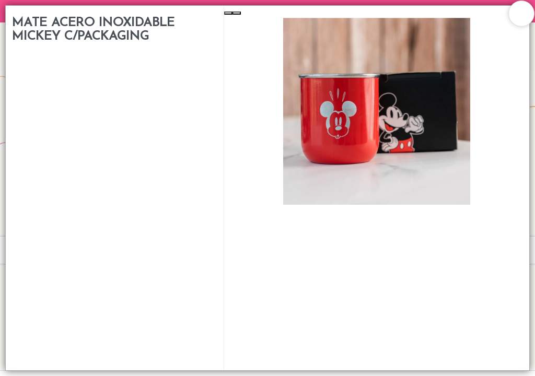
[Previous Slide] (228, 13)
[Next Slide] (236, 13)
